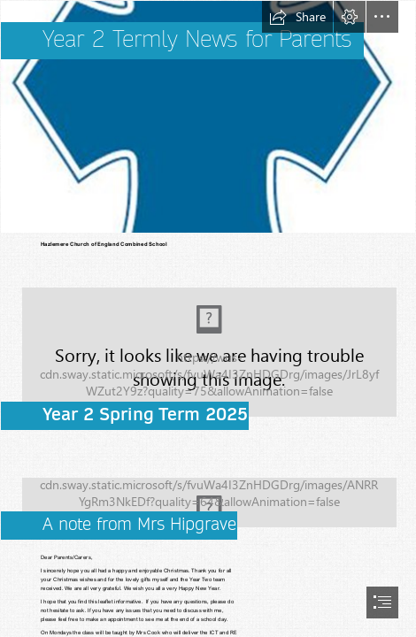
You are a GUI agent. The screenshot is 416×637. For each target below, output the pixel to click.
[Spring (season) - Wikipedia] (208, 346)
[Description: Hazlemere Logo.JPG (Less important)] (208, 117)
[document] (208, 318)
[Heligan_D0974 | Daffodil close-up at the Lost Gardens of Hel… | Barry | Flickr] (208, 495)
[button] (297, 17)
